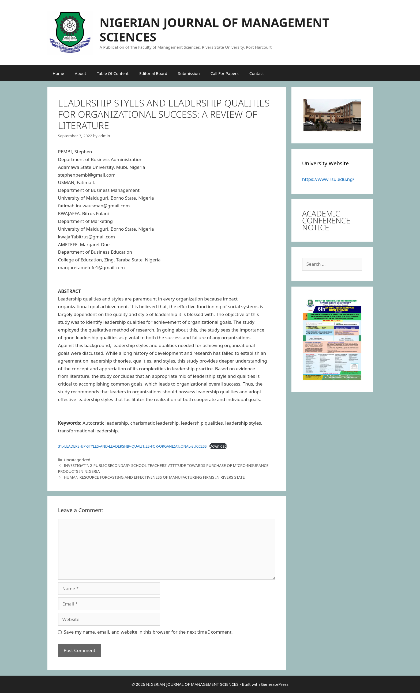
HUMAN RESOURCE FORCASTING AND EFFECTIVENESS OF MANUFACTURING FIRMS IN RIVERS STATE (154, 477)
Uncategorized (77, 459)
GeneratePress (274, 684)
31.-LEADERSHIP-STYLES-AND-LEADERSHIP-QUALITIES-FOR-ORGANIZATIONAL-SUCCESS (132, 446)
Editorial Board (153, 73)
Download (218, 446)
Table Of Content (113, 73)
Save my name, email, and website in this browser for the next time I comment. (148, 632)
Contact (256, 73)
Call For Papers (225, 73)
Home (58, 73)
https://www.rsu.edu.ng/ (328, 179)
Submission (189, 73)
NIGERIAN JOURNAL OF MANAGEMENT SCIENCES (214, 29)
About (80, 73)
